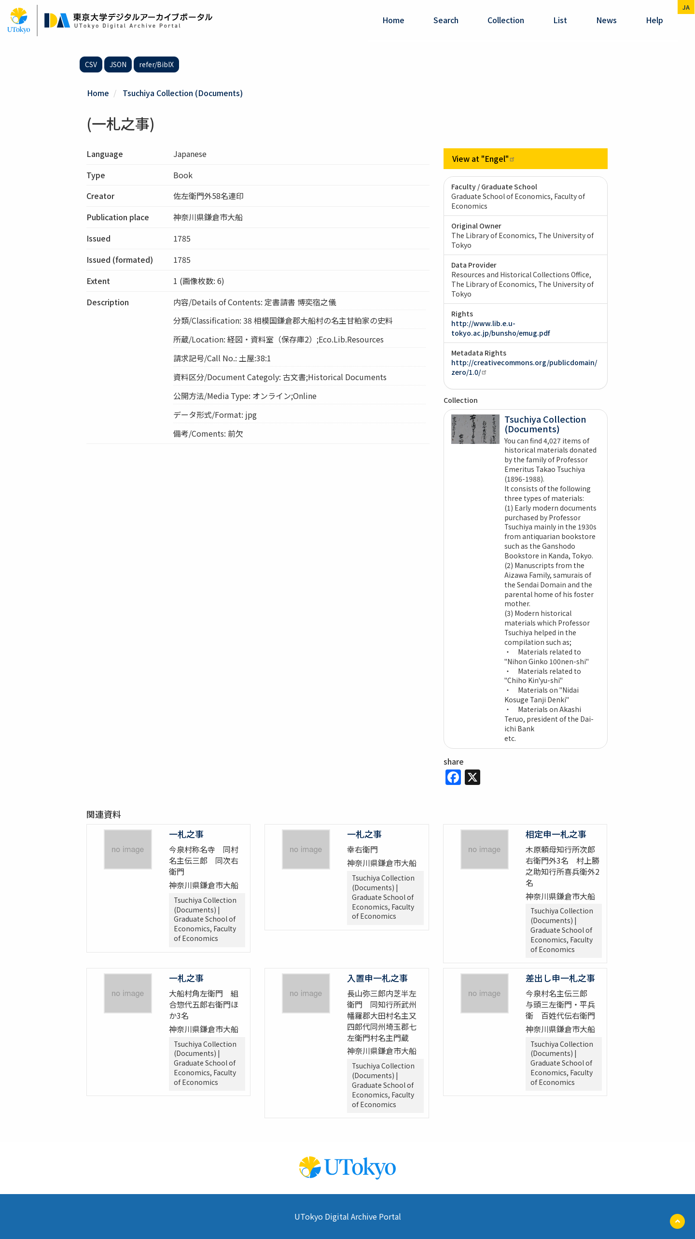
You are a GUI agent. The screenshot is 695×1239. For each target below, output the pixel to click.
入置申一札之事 (377, 977)
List (560, 20)
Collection (505, 20)
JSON (118, 64)
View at (484, 158)
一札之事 (186, 833)
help (654, 20)
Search (446, 20)
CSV (91, 64)
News (606, 20)
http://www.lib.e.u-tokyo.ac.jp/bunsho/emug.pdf (500, 328)
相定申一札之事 (556, 833)
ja (686, 7)
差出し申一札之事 (560, 977)
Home (393, 20)
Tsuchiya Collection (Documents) (183, 93)
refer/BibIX (156, 64)
